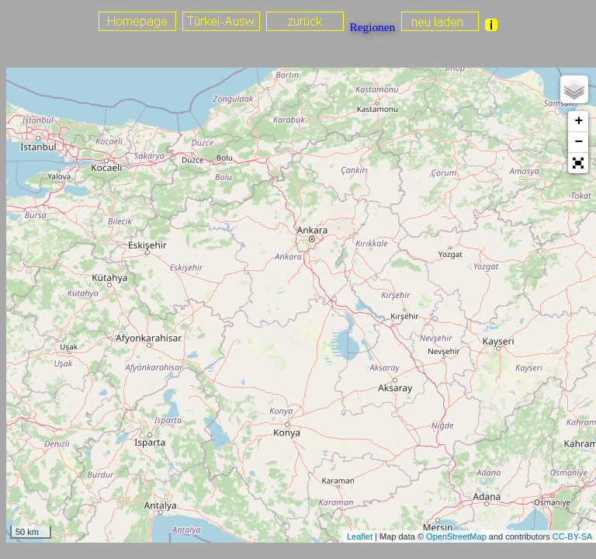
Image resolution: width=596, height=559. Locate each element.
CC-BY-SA (573, 536)
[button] (578, 163)
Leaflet (359, 536)
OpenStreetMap (456, 536)
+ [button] (578, 121)
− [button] (578, 142)
